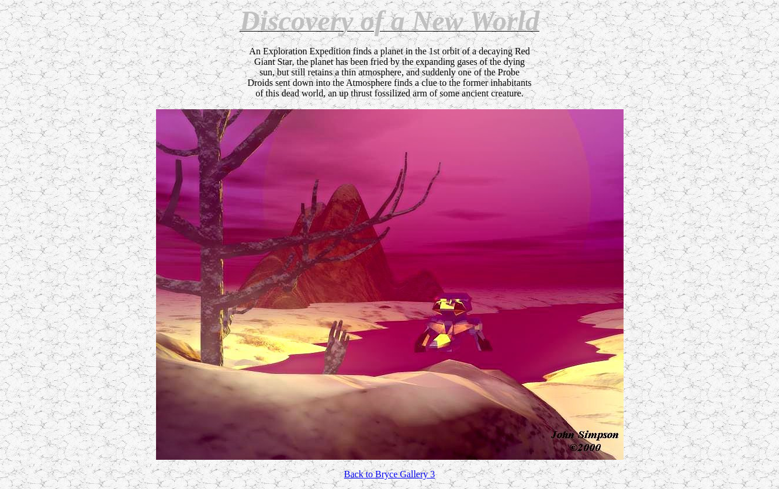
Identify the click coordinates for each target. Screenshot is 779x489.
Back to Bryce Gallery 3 (389, 474)
